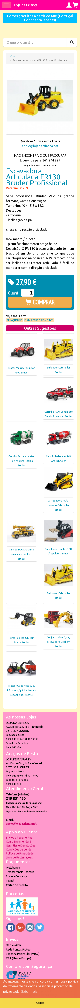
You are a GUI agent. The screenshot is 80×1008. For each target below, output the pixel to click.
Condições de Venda (18, 849)
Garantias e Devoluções (20, 845)
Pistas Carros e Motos (38, 320)
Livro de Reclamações (19, 857)
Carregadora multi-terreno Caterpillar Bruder (58, 505)
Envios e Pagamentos (19, 837)
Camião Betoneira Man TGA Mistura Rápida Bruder (21, 461)
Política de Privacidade (20, 853)
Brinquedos (14, 320)
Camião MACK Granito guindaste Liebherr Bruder (21, 554)
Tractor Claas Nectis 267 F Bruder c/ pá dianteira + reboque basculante (21, 690)
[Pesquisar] (72, 42)
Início (12, 56)
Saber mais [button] (29, 991)
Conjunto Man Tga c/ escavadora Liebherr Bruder (58, 642)
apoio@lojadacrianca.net (40, 146)
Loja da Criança (26, 5)
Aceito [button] (40, 1002)
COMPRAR (40, 302)
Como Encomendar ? (18, 841)
